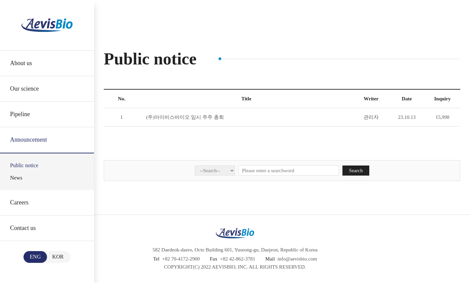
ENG (35, 257)
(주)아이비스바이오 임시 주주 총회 (185, 117)
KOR (58, 257)
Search (356, 170)
